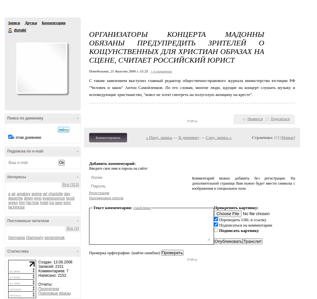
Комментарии (54, 23)
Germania (16, 237)
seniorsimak (54, 237)
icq (51, 202)
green (13, 202)
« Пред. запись (159, 137)
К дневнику (188, 137)
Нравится (255, 119)
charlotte (56, 194)
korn (67, 202)
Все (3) (73, 228)
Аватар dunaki (41, 68)
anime (36, 194)
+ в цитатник (161, 71)
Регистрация (99, 193)
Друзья (31, 23)
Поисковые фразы (54, 293)
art (45, 194)
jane (58, 202)
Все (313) (70, 184)
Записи (14, 23)
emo (37, 198)
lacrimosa (16, 207)
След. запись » (219, 137)
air (13, 194)
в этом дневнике (26, 137)
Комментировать (108, 137)
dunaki (10, 30)
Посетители (48, 289)
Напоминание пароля (106, 198)
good (70, 198)
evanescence (53, 198)
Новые (288, 137)
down (28, 198)
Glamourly (34, 237)
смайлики (142, 207)
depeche (15, 198)
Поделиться (280, 119)
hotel (44, 202)
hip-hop (32, 202)
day (67, 194)
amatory (23, 194)
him (22, 202)
